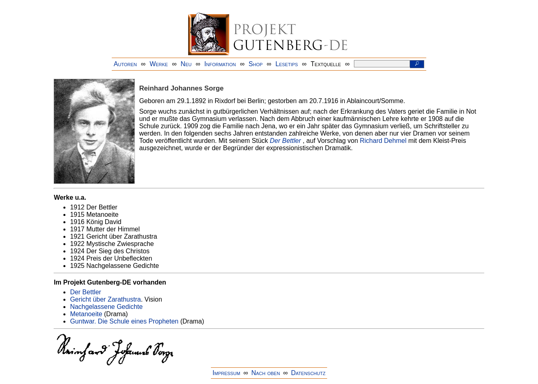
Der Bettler (285, 140)
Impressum (226, 372)
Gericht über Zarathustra (105, 299)
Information (220, 63)
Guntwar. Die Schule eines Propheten (124, 321)
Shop (256, 63)
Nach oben (265, 372)
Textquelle (326, 63)
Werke (159, 63)
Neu (186, 63)
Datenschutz (308, 372)
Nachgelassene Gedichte (106, 306)
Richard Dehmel (383, 140)
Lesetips (287, 63)
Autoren (125, 63)
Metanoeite (86, 314)
